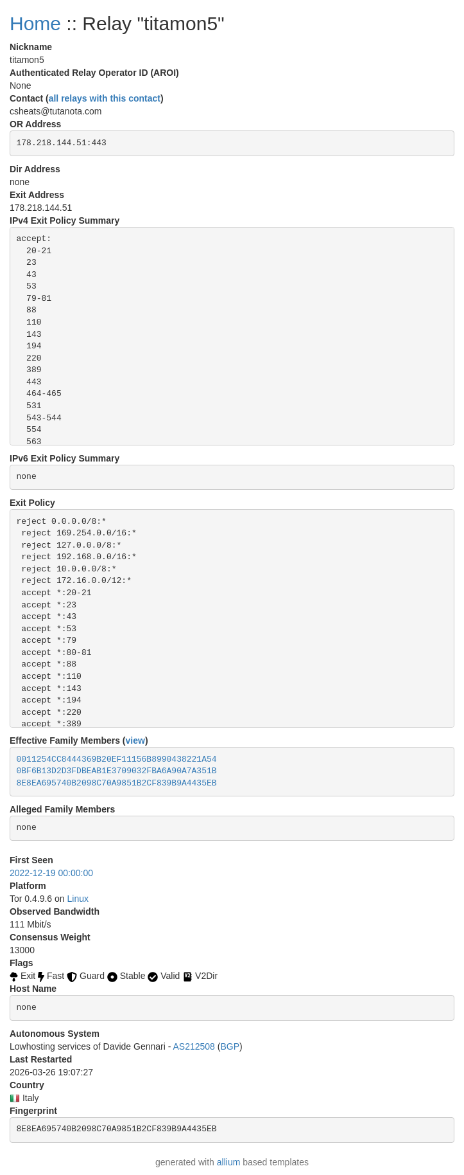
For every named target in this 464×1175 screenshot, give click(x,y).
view (135, 740)
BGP (229, 1046)
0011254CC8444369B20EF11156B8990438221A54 (117, 759)
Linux (78, 898)
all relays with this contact (104, 98)
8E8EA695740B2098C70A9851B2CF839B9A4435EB (117, 783)
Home (35, 23)
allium (229, 1162)
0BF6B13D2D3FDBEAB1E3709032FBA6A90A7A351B (117, 771)
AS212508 (193, 1046)
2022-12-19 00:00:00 (51, 873)
